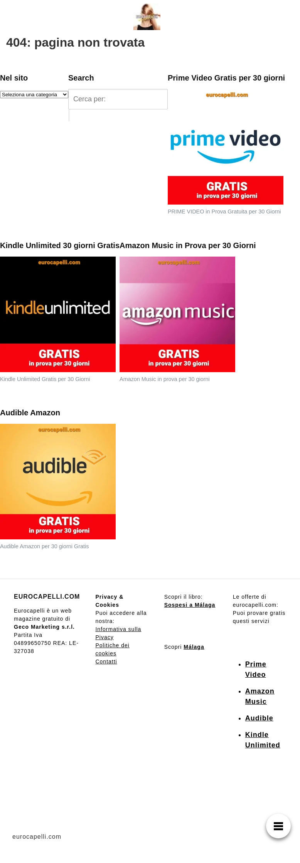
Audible (259, 718)
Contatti (106, 661)
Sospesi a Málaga (190, 605)
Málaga (194, 647)
